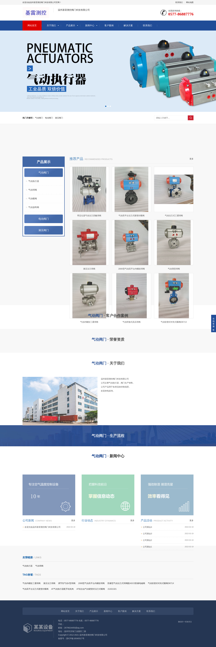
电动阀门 (49, 118)
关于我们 (51, 25)
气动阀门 (39, 118)
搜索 (190, 117)
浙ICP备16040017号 (75, 638)
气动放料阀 (33, 299)
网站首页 (32, 25)
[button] (105, 106)
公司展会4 (168, 569)
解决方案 (128, 25)
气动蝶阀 (32, 291)
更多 (191, 251)
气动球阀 (32, 282)
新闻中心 (89, 25)
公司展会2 (168, 582)
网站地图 (189, 2)
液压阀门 (59, 118)
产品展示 (70, 25)
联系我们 (179, 2)
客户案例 (109, 25)
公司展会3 (168, 575)
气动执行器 (33, 273)
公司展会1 (168, 588)
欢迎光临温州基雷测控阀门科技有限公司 (50, 569)
